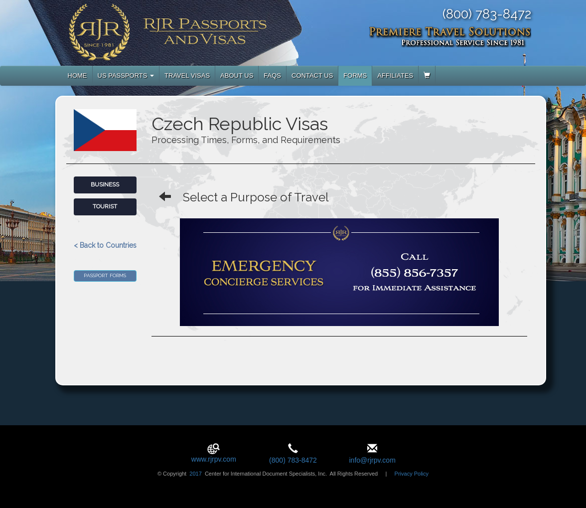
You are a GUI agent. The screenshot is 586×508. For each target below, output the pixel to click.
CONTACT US (312, 75)
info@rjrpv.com (372, 460)
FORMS (355, 75)
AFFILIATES (395, 75)
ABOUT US (236, 75)
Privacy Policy (412, 474)
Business (105, 184)
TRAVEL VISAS (187, 75)
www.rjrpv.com (213, 459)
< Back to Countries (105, 245)
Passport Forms (105, 275)
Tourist (105, 206)
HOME (77, 75)
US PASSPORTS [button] (126, 75)
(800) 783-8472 (293, 460)
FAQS (272, 75)
